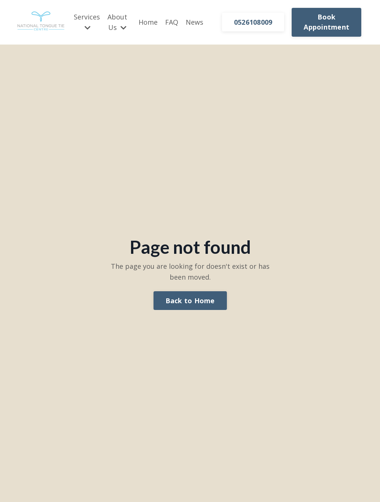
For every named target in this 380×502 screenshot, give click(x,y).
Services (87, 21)
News (194, 22)
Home (148, 22)
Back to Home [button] (190, 300)
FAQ (171, 22)
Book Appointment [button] (326, 21)
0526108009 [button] (253, 22)
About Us (117, 22)
